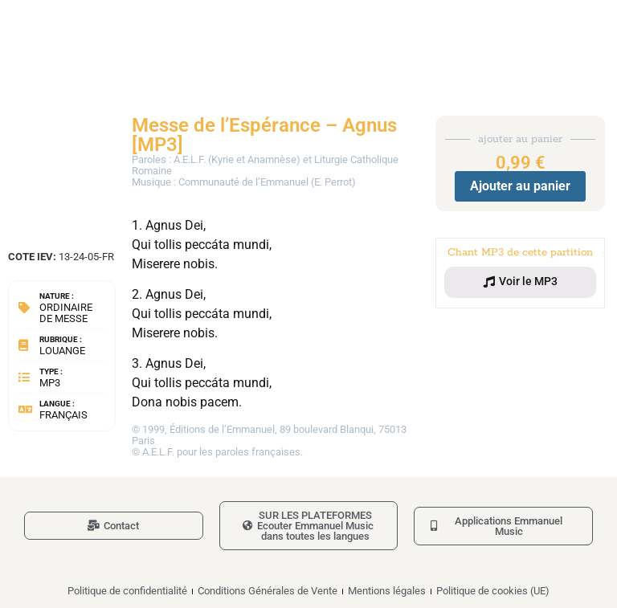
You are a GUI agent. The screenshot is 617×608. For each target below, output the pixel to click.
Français (63, 415)
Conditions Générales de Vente (267, 591)
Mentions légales (387, 591)
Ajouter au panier (520, 186)
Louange (62, 351)
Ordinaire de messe (65, 312)
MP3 (49, 383)
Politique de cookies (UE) (493, 591)
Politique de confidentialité (127, 591)
